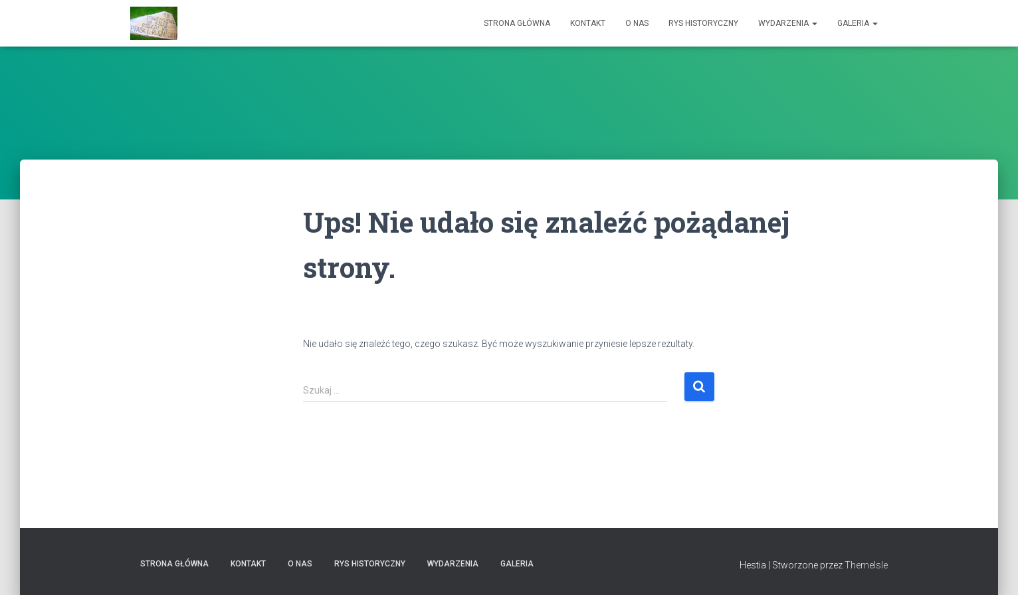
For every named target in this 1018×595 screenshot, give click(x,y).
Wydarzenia (787, 23)
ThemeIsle (866, 565)
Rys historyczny (703, 23)
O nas (637, 23)
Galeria (857, 23)
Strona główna (517, 23)
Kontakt (587, 23)
